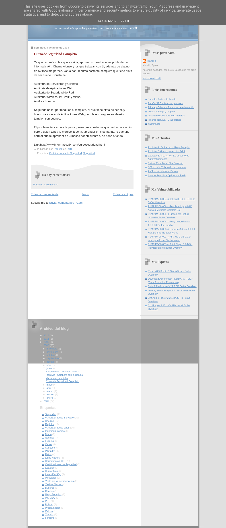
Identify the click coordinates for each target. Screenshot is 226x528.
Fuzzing (49, 441)
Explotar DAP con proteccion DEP (166, 151)
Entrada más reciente (45, 194)
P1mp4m (50, 451)
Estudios (50, 467)
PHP (47, 501)
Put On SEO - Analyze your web (165, 103)
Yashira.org (154, 123)
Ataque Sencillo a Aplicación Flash (167, 175)
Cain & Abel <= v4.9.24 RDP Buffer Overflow (172, 286)
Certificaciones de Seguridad (65, 153)
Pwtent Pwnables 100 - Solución (165, 163)
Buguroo (50, 487)
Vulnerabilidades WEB (57, 427)
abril (49, 388)
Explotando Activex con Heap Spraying (169, 147)
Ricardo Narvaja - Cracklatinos (164, 119)
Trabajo (49, 514)
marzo (50, 391)
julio (49, 365)
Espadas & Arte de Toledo (162, 99)
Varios (48, 444)
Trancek (151, 60)
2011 (47, 338)
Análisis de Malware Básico (163, 171)
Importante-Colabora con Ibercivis (166, 115)
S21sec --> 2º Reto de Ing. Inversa (167, 167)
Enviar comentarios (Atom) (66, 202)
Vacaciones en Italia (57, 378)
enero (50, 397)
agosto (51, 361)
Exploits (49, 424)
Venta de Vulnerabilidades (59, 481)
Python (49, 511)
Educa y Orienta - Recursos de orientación (171, 107)
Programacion (53, 507)
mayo (50, 384)
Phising (49, 504)
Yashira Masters (54, 484)
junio (49, 368)
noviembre (53, 352)
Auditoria (50, 447)
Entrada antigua (123, 194)
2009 (47, 342)
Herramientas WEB (55, 461)
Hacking (49, 421)
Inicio (85, 194)
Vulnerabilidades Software (59, 417)
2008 (47, 345)
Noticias (49, 437)
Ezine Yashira (52, 457)
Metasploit (50, 477)
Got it (125, 20)
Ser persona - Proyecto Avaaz (62, 371)
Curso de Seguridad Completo (62, 381)
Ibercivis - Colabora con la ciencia (64, 375)
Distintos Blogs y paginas (161, 111)
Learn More (107, 20)
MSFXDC (50, 497)
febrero (51, 394)
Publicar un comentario (45, 184)
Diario (48, 434)
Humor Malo (52, 471)
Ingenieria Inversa (55, 431)
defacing (50, 517)
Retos (48, 454)
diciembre (52, 348)
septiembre (53, 358)
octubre (51, 355)
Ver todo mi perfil (152, 78)
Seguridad (89, 153)
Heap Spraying (53, 494)
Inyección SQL (53, 474)
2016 (47, 335)
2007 (47, 401)
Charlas (49, 491)
